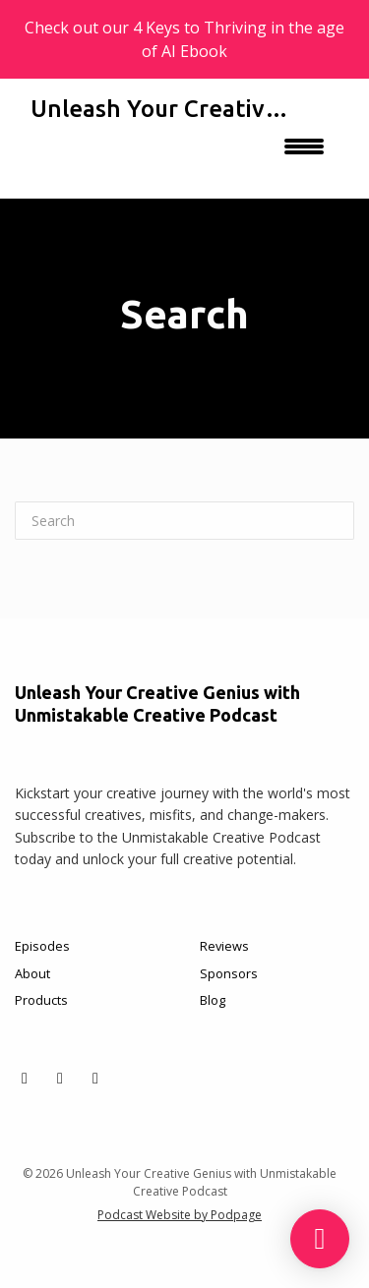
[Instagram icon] (95, 1077)
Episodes (42, 946)
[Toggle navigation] (304, 153)
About (32, 973)
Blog (212, 1000)
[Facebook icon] (60, 1077)
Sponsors (229, 973)
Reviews (224, 946)
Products (41, 1000)
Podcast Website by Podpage (179, 1214)
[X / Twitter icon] (24, 1077)
